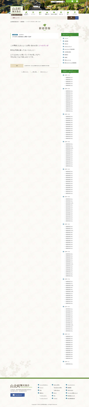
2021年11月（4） (69, 218)
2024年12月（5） (69, 138)
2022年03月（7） (69, 175)
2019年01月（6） (69, 253)
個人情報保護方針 (71, 398)
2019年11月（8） (69, 273)
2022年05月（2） (69, 179)
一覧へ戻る (34, 71)
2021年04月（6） (69, 204)
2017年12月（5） (69, 330)
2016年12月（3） (69, 358)
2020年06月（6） (69, 236)
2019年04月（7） (69, 259)
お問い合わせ (70, 390)
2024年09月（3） (69, 132)
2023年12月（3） (69, 165)
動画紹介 (66, 54)
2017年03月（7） (69, 312)
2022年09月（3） (69, 187)
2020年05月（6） (69, 234)
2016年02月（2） (69, 338)
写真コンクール (68, 60)
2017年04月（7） (69, 314)
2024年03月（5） (69, 120)
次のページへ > (43, 71)
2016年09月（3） (69, 352)
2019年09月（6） (69, 269)
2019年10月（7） (69, 271)
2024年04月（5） (69, 122)
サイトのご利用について (73, 393)
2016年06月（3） (69, 346)
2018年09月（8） (69, 297)
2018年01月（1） (69, 281)
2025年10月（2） (69, 106)
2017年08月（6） (69, 322)
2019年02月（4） (69, 255)
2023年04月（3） (69, 149)
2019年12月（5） (69, 275)
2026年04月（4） (69, 83)
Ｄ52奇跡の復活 (68, 51)
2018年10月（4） (69, 299)
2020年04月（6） (69, 232)
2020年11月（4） (69, 246)
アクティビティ (43, 395)
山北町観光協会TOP (14, 21)
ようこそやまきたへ (26, 13)
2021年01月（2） (69, 198)
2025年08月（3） (69, 102)
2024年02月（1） (69, 118)
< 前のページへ (24, 71)
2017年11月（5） (69, 328)
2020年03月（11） (69, 230)
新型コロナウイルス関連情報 (70, 62)
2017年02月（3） (69, 310)
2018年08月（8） (69, 295)
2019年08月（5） (69, 267)
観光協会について (71, 395)
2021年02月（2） (69, 200)
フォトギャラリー (71, 18)
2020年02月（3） (69, 228)
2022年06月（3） (69, 181)
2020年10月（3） (69, 244)
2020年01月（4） (69, 226)
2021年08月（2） (69, 212)
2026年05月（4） (69, 85)
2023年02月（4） (69, 145)
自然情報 (66, 41)
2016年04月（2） (69, 342)
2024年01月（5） (69, 116)
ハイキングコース (43, 398)
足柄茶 (66, 57)
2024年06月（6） (69, 126)
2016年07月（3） (69, 348)
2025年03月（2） (69, 92)
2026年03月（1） (69, 81)
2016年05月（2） (69, 344)
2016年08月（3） (69, 350)
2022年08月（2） (69, 185)
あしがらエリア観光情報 (69, 49)
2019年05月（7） (69, 261)
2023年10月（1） (69, 161)
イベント (33, 13)
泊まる (54, 13)
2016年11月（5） (69, 356)
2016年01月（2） (69, 336)
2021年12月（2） (69, 220)
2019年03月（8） (69, 257)
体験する (47, 13)
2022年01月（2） (69, 171)
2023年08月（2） (69, 157)
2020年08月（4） (69, 240)
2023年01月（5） (69, 143)
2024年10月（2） (69, 134)
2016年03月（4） (69, 340)
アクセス (74, 13)
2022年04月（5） (69, 177)
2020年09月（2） (69, 242)
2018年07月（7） (69, 293)
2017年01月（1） (69, 308)
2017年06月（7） (69, 318)
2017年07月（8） (69, 320)
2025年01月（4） (69, 90)
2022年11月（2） (69, 191)
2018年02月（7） (69, 283)
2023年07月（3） (69, 155)
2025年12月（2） (69, 110)
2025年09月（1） (69, 104)
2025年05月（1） (69, 96)
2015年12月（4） (69, 363)
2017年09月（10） (69, 324)
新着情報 (22, 21)
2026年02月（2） (69, 79)
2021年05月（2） (69, 206)
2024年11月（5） (69, 136)
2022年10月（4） (69, 189)
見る (40, 13)
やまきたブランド (68, 46)
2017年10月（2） (69, 326)
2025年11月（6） (69, 108)
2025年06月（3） (69, 98)
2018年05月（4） (69, 289)
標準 (75, 1)
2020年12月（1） (69, 248)
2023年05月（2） (69, 151)
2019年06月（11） (69, 263)
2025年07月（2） (69, 100)
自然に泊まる (57, 390)
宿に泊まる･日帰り (58, 387)
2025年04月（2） (69, 94)
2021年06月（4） (69, 208)
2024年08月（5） (69, 130)
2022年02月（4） (69, 173)
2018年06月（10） (69, 291)
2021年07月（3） (69, 210)
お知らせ (66, 43)
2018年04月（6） (69, 287)
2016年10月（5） (69, 354)
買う (67, 13)
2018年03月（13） (69, 285)
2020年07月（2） (69, 238)
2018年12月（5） (69, 303)
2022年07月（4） (69, 183)
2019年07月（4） (69, 265)
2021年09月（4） (69, 214)
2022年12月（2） (69, 193)
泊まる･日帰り (57, 384)
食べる (61, 13)
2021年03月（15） (69, 202)
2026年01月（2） (69, 77)
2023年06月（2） (69, 153)
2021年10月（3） (69, 216)
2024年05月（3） (69, 124)
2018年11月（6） (69, 301)
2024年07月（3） (69, 128)
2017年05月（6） (69, 316)
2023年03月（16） (69, 147)
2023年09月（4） (69, 159)
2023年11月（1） (69, 163)
